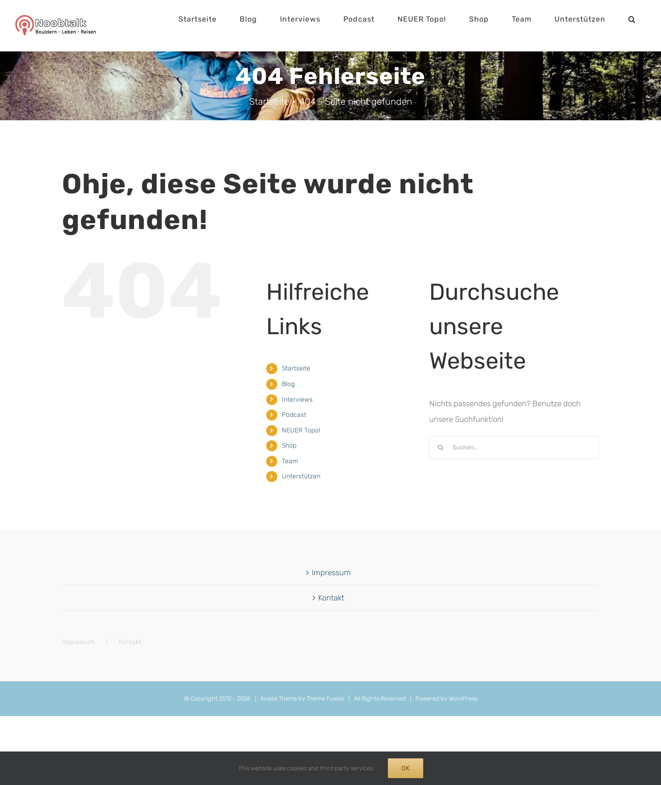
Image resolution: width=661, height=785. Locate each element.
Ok (405, 768)
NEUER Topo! (301, 430)
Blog (288, 384)
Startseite (296, 368)
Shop (289, 445)
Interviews (297, 400)
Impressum (331, 572)
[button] (632, 19)
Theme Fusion (325, 698)
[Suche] (440, 447)
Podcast (294, 415)
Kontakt (331, 597)
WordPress (463, 698)
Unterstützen (301, 476)
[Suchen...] (514, 447)
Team (290, 461)
